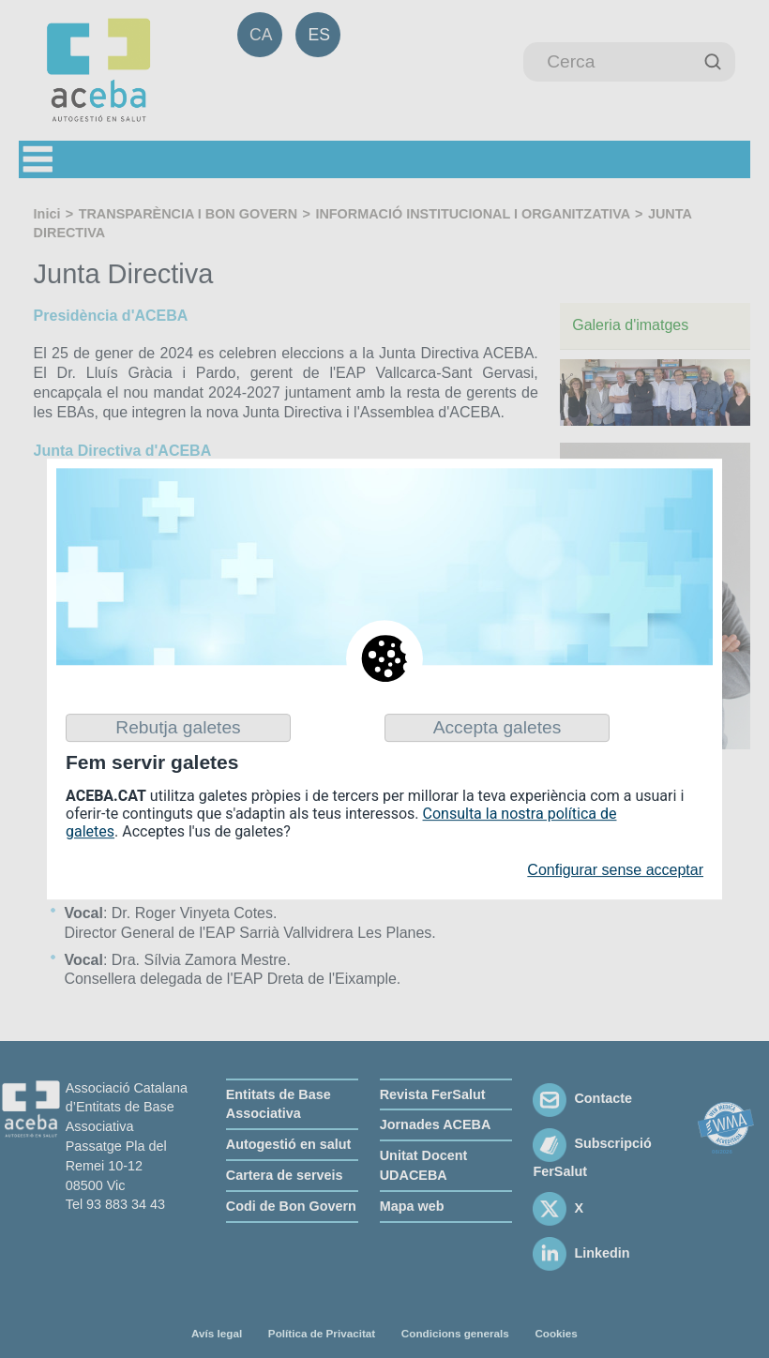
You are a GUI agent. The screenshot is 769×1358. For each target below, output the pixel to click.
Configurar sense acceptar (615, 870)
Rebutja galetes (177, 727)
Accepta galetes (497, 727)
